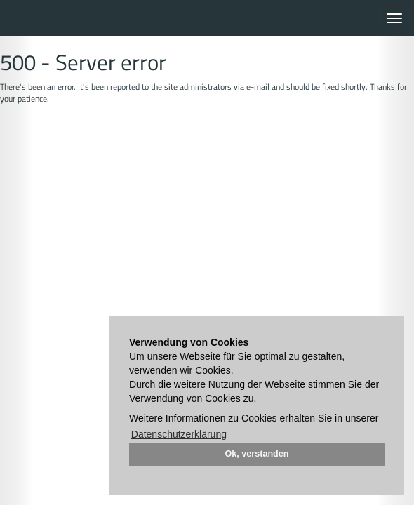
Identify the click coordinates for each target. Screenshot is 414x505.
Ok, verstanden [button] (257, 454)
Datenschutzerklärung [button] (179, 434)
